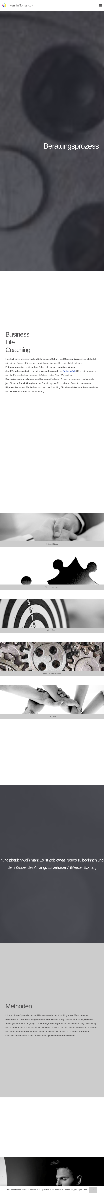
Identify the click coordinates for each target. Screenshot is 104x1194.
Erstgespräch (69, 371)
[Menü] (100, 5)
